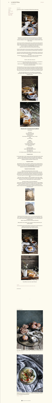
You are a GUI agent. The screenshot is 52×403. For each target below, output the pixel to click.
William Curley (10, 15)
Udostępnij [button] (18, 395)
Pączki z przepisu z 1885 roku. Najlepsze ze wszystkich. (30, 350)
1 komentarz (21, 395)
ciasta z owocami (10, 11)
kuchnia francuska (10, 13)
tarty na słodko (10, 14)
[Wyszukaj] (42, 2)
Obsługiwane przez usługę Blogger (26, 400)
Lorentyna (15, 2)
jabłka (9, 12)
